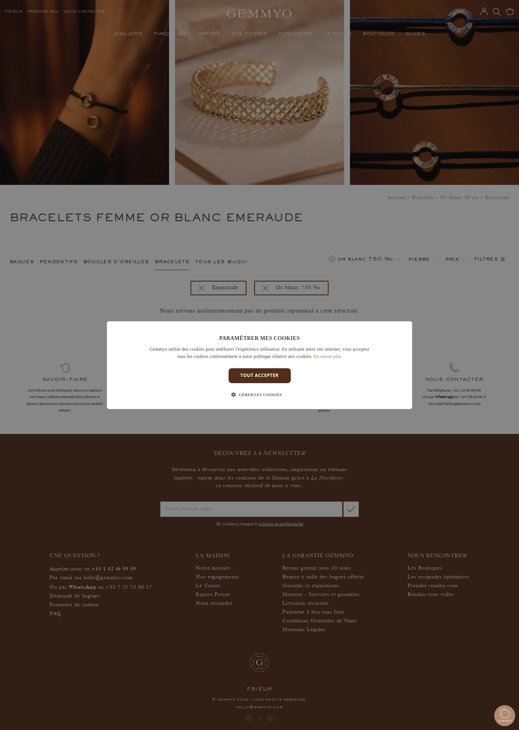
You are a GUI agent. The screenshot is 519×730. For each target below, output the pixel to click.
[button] (259, 395)
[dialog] (259, 365)
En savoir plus (328, 356)
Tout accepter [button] (259, 375)
